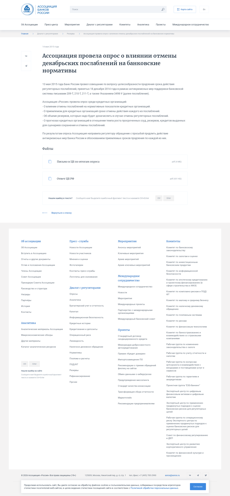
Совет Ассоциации (31, 277)
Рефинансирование (80, 376)
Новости (122, 292)
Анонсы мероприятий (129, 247)
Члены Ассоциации (31, 271)
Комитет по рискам (176, 321)
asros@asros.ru (172, 475)
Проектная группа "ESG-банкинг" (183, 385)
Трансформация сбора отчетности (136, 392)
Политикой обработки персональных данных (154, 488)
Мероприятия (72, 24)
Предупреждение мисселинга (133, 380)
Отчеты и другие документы (35, 259)
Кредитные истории (80, 323)
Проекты (161, 24)
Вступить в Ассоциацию (33, 253)
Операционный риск (80, 335)
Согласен (197, 486)
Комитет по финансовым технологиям (186, 326)
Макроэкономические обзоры (37, 335)
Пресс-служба (79, 241)
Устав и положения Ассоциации (38, 265)
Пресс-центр (51, 24)
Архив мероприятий (128, 259)
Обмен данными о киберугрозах (134, 374)
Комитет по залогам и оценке (182, 256)
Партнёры (26, 300)
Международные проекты (131, 304)
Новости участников (80, 253)
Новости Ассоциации (81, 247)
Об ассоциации (31, 241)
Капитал (74, 311)
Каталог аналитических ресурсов (38, 346)
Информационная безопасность (86, 317)
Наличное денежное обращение (86, 346)
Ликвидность (77, 341)
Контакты (26, 312)
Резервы (71, 34)
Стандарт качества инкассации (134, 386)
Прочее (73, 382)
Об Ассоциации (29, 24)
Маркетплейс (125, 397)
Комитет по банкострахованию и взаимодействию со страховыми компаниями (183, 335)
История (25, 306)
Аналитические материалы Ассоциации (42, 329)
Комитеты (124, 24)
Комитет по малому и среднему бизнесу (187, 300)
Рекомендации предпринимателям (136, 403)
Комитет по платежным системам (184, 315)
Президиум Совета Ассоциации (37, 282)
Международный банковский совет (136, 319)
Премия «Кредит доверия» (132, 353)
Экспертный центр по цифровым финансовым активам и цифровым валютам (185, 394)
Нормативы (76, 352)
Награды (25, 294)
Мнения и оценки (79, 259)
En (204, 9)
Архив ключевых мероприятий (134, 265)
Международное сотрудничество (190, 24)
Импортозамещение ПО (130, 359)
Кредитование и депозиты (84, 329)
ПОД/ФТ (74, 364)
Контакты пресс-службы (82, 271)
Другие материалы (30, 341)
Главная (24, 34)
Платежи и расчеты (80, 358)
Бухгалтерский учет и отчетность (87, 305)
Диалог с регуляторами (100, 24)
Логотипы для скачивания (83, 277)
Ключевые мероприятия (130, 253)
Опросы (74, 294)
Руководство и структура (34, 288)
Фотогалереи (76, 265)
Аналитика (143, 24)
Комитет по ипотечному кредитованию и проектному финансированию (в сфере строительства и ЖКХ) (186, 282)
